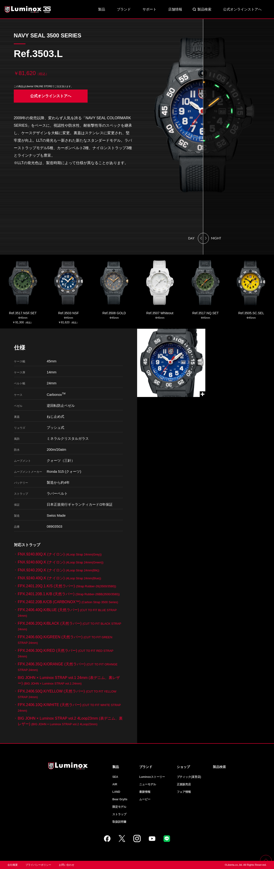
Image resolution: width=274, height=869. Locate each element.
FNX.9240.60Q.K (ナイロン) (60, 562)
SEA (115, 777)
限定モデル (119, 806)
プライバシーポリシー (38, 864)
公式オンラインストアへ (242, 9)
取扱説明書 (119, 821)
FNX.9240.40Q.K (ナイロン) (59, 578)
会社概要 (12, 864)
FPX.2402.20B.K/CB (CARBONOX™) (68, 602)
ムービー (144, 799)
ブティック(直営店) (189, 777)
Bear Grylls (119, 799)
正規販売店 (184, 784)
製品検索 (204, 9)
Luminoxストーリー (152, 777)
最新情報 (144, 791)
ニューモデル (147, 784)
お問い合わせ (66, 864)
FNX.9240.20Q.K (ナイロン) (58, 570)
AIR (114, 784)
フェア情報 (184, 791)
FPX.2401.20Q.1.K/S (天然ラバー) (67, 586)
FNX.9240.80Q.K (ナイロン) (60, 554)
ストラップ (119, 814)
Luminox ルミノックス (28, 9)
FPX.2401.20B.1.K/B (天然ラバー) (69, 594)
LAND (116, 791)
